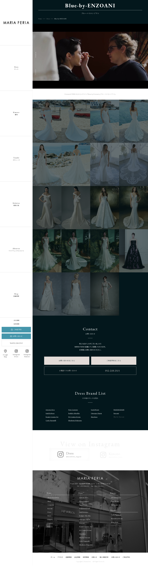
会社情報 (16, 320)
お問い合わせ (17, 336)
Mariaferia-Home (117, 518)
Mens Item (114, 522)
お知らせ (94, 557)
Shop (49, 501)
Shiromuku (114, 505)
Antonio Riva (50, 410)
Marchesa (94, 417)
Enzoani (116, 413)
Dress (48, 19)
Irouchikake (115, 501)
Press (49, 512)
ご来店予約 (18, 330)
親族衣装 (16, 204)
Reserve (50, 527)
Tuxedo (113, 510)
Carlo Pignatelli (51, 420)
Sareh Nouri (95, 410)
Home (40, 19)
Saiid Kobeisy (50, 413)
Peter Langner (73, 410)
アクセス (60, 557)
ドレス (16, 68)
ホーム (53, 557)
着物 (16, 113)
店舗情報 (16, 295)
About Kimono (116, 498)
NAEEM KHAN (119, 410)
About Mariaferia (53, 498)
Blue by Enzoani (84, 538)
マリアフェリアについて (16, 249)
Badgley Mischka (74, 413)
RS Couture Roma (74, 417)
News (49, 516)
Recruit (50, 508)
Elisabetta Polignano (75, 420)
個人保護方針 (104, 557)
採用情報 (16, 324)
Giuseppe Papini (96, 413)
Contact (50, 523)
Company (51, 505)
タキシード (16, 158)
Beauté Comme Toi (52, 417)
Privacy (50, 519)
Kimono (113, 493)
